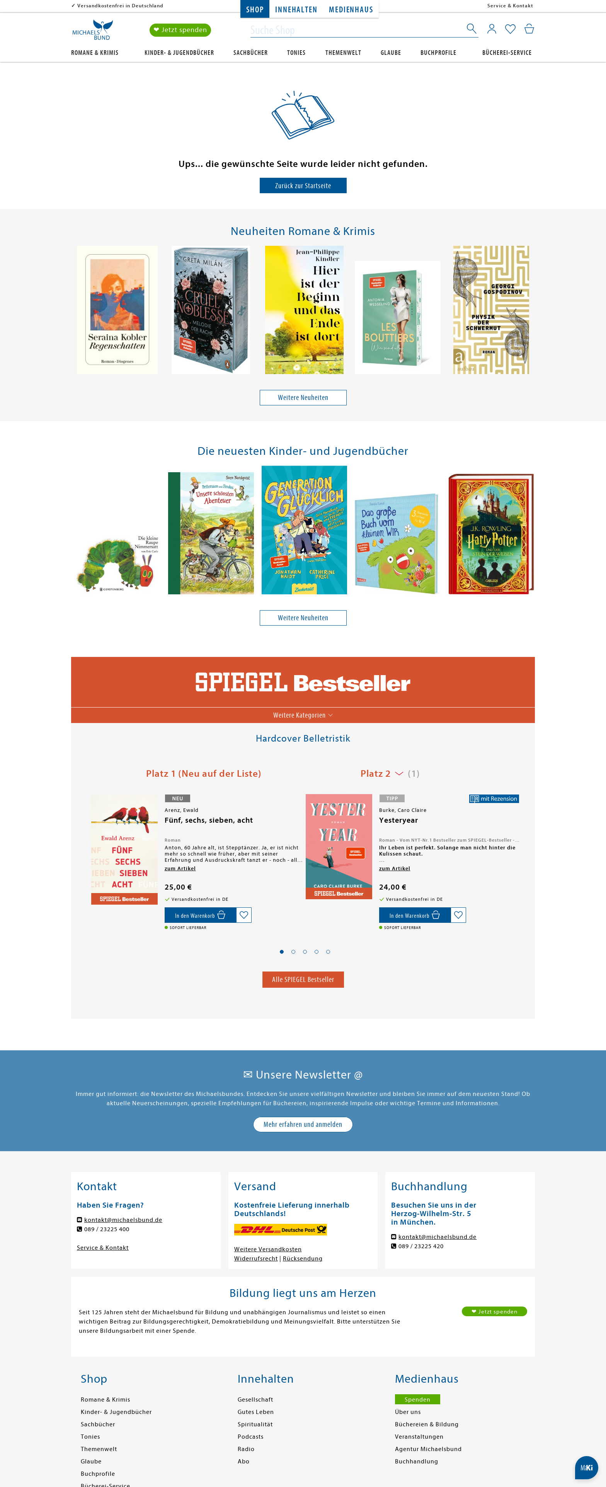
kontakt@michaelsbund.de (123, 1219)
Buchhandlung (416, 1461)
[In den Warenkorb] (200, 915)
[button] (282, 952)
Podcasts (251, 1436)
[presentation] (75, 312)
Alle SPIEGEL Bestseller (303, 979)
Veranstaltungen (419, 1436)
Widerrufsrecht (256, 1258)
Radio (246, 1449)
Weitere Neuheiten (303, 397)
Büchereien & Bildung (427, 1424)
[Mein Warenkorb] (529, 29)
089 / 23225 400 (106, 1229)
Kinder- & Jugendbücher (179, 53)
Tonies (296, 53)
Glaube (391, 53)
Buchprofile (438, 53)
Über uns (408, 1412)
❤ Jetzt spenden (180, 30)
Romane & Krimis (95, 53)
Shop (255, 10)
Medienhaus (351, 10)
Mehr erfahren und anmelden (303, 1124)
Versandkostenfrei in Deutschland (120, 6)
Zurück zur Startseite (303, 185)
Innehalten (296, 10)
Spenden (418, 1399)
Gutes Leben (256, 1412)
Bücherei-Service (507, 53)
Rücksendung (303, 1258)
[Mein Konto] (491, 29)
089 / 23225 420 (421, 1246)
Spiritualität (255, 1424)
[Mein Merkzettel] (510, 30)
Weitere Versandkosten (268, 1249)
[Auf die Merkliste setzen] (244, 915)
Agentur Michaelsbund (428, 1449)
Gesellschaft (255, 1399)
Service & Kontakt (510, 6)
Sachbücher (250, 53)
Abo (244, 1461)
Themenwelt (343, 53)
